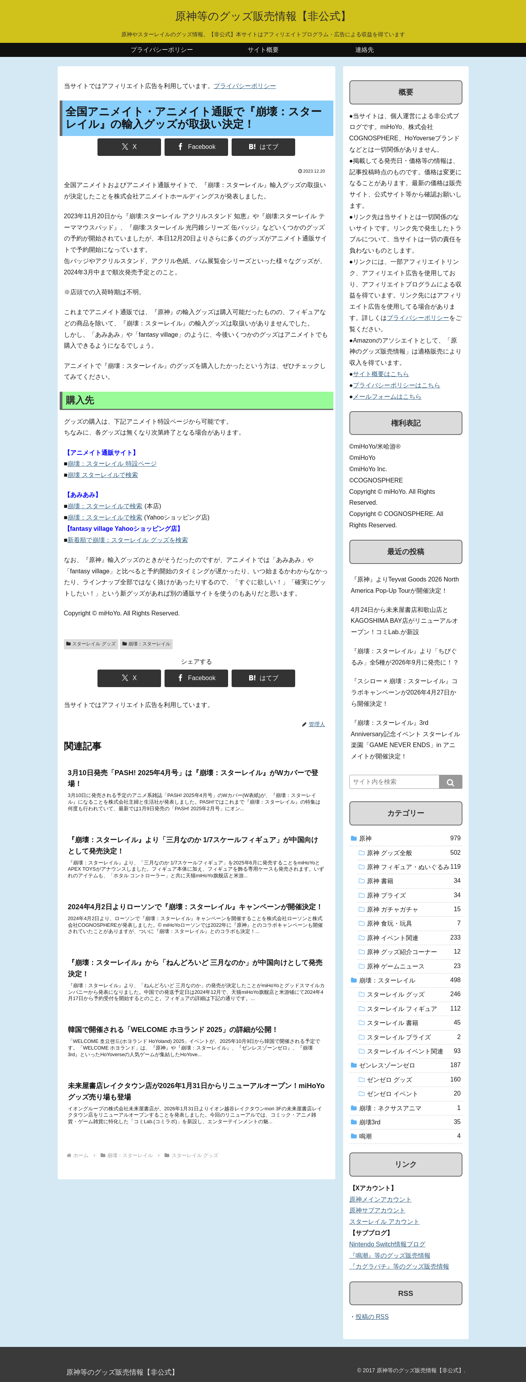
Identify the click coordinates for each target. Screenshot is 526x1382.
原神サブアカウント (377, 1210)
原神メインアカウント (380, 1199)
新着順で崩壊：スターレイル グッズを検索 (127, 540)
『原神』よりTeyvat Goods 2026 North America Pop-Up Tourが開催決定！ (405, 585)
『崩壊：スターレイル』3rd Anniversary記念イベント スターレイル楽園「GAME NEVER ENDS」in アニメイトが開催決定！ (405, 739)
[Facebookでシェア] (196, 147)
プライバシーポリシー (245, 86)
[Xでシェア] (129, 147)
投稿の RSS (372, 1316)
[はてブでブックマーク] (263, 147)
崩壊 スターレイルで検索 (102, 475)
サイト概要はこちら (381, 374)
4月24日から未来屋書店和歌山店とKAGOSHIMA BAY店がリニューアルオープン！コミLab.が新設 (404, 621)
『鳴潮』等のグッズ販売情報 (389, 1255)
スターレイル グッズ (91, 644)
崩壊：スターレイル (146, 644)
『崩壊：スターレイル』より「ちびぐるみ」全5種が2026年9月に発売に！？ (405, 657)
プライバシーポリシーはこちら (396, 385)
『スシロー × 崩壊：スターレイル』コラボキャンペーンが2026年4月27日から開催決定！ (404, 692)
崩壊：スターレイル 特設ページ (111, 463)
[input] (405, 782)
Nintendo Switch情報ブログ (387, 1244)
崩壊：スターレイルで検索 (104, 506)
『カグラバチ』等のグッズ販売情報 (399, 1266)
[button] (450, 782)
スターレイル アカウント (384, 1221)
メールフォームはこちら (387, 396)
